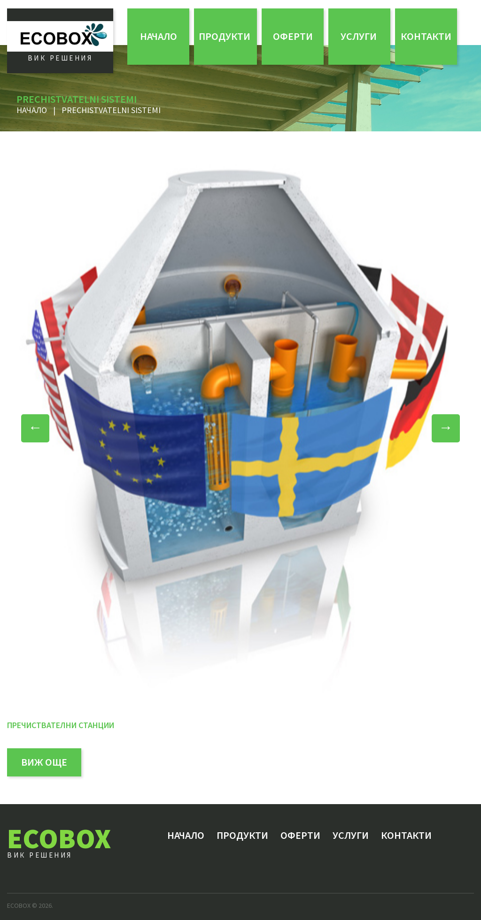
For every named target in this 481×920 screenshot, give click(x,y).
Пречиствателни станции (60, 725)
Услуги (359, 36)
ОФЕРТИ (293, 36)
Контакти (426, 36)
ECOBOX (59, 838)
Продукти (224, 36)
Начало (158, 36)
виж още (44, 761)
